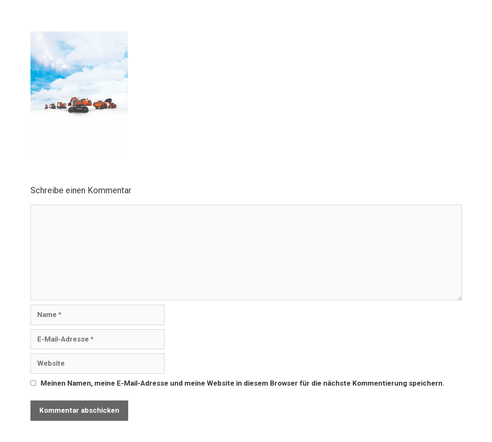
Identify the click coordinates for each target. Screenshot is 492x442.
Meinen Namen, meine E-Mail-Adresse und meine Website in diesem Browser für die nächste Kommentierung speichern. (243, 383)
